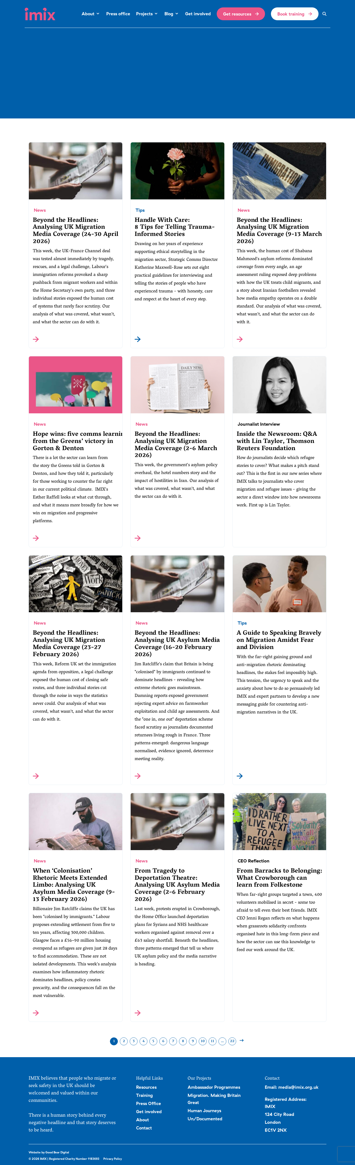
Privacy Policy (112, 1159)
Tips (140, 210)
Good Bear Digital (57, 1152)
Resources (146, 1087)
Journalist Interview (259, 424)
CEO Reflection (253, 861)
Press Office (148, 1103)
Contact (144, 1127)
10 (203, 1041)
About (142, 1119)
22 (232, 1041)
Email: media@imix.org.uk (292, 1087)
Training (144, 1095)
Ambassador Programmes (214, 1087)
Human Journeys (204, 1110)
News (40, 210)
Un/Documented (205, 1118)
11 (212, 1041)
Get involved (149, 1111)
